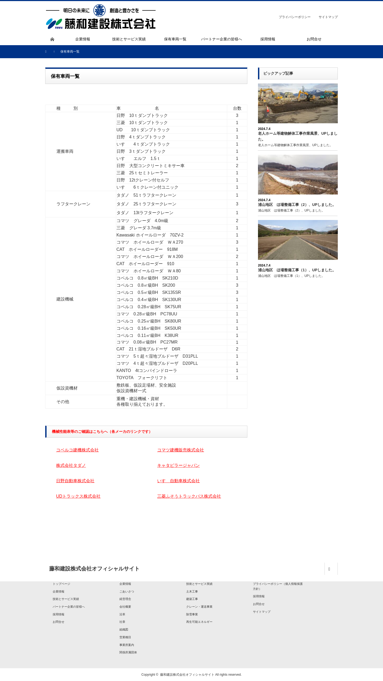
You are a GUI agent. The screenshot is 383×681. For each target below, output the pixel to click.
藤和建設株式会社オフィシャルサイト (187, 674)
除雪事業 (192, 614)
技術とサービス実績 (66, 598)
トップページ (61, 583)
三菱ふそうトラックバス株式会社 (189, 496)
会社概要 (125, 606)
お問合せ (58, 621)
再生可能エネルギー (199, 621)
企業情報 (58, 591)
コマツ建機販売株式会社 (180, 450)
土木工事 (192, 591)
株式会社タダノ (71, 465)
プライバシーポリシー (295, 17)
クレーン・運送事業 (199, 606)
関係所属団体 (128, 652)
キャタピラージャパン (178, 465)
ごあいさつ (126, 591)
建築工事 (192, 598)
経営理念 (125, 598)
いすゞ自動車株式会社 (178, 481)
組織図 (123, 629)
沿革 (122, 614)
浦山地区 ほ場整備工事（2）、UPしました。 (297, 204)
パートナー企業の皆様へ (69, 606)
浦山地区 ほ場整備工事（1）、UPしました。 (297, 270)
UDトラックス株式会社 (78, 496)
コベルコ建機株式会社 (77, 450)
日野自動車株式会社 (75, 481)
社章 (122, 621)
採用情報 (58, 614)
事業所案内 (126, 644)
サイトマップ (328, 17)
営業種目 (125, 637)
